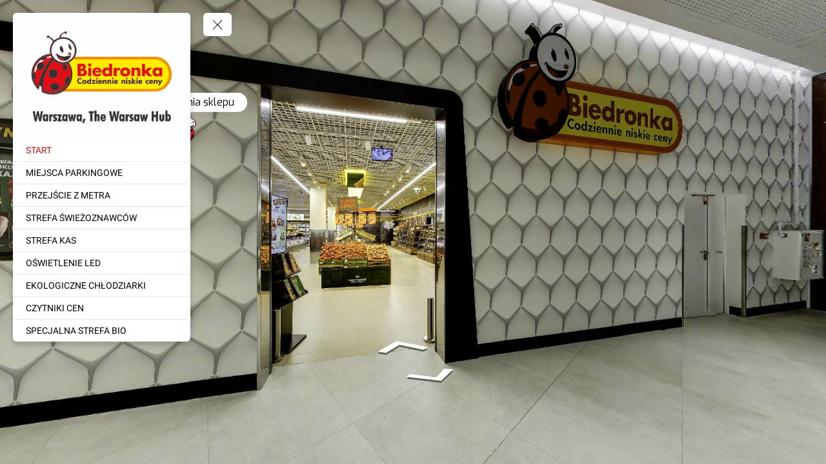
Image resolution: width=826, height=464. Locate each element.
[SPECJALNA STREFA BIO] (101, 331)
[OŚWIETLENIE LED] (101, 263)
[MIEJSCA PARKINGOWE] (101, 173)
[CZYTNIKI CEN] (101, 308)
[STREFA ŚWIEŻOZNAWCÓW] (101, 218)
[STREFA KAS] (101, 240)
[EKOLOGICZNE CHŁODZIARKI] (101, 285)
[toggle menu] (217, 24)
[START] (101, 150)
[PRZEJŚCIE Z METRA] (101, 195)
